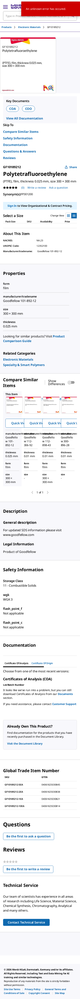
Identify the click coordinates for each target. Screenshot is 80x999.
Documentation (15, 145)
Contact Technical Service (26, 922)
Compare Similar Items (20, 132)
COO (28, 109)
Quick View (19, 423)
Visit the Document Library (24, 743)
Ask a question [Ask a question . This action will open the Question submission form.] (58, 187)
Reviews (9, 158)
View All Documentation (24, 118)
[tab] (10, 27)
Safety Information (18, 138)
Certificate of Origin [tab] (42, 663)
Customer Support (64, 704)
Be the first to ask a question (28, 836)
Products (7, 27)
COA (12, 109)
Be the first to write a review (29, 870)
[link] (18, 359)
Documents (65, 694)
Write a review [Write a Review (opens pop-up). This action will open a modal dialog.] (36, 187)
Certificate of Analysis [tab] (16, 663)
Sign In (12, 206)
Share (71, 167)
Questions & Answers (19, 151)
